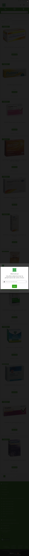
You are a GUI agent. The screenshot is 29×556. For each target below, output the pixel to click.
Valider (14, 286)
